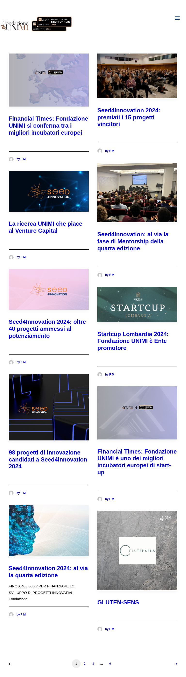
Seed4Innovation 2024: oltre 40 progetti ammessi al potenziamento (47, 328)
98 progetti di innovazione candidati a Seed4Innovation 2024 (48, 459)
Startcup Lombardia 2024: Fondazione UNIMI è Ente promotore (133, 341)
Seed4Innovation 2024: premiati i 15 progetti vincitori (128, 117)
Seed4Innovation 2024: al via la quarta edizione (48, 571)
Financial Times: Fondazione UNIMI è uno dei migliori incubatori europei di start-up (137, 462)
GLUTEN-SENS (118, 602)
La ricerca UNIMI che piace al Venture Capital (45, 227)
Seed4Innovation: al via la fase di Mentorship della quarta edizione (132, 241)
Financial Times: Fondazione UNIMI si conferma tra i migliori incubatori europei (48, 125)
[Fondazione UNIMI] (36, 18)
